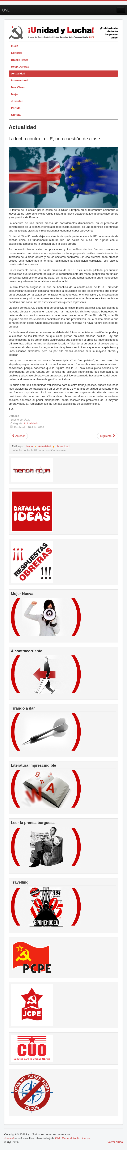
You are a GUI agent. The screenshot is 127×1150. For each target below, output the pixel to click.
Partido (16, 108)
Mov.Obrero (18, 87)
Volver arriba (115, 1142)
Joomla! (9, 1138)
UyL (6, 10)
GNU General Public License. (73, 1138)
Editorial (16, 52)
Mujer (14, 94)
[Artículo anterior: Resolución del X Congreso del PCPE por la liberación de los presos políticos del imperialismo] (18, 436)
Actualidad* (31, 423)
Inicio (14, 45)
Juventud (17, 101)
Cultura (16, 114)
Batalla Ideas (19, 59)
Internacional (19, 80)
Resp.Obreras (20, 66)
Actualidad (18, 73)
